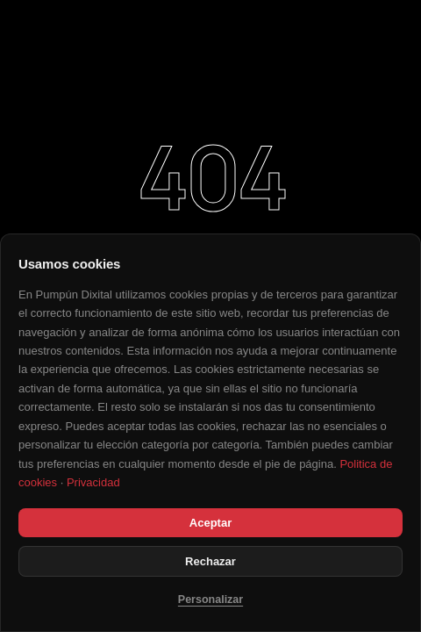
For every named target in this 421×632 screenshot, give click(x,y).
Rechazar (210, 561)
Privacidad (93, 482)
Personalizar (210, 599)
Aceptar (210, 522)
